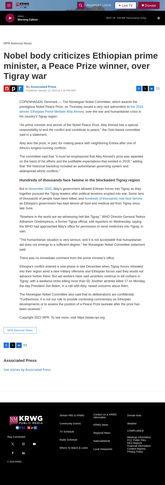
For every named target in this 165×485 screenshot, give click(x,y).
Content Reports (136, 448)
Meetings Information (139, 437)
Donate (150, 5)
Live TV (125, 5)
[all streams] (159, 18)
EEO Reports (134, 443)
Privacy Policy (135, 451)
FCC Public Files (136, 440)
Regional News (101, 433)
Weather (132, 423)
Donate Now (134, 415)
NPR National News (18, 43)
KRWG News (100, 425)
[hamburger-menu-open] (8, 5)
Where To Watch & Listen (74, 448)
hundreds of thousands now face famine (113, 198)
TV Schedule (67, 431)
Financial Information (139, 446)
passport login (99, 5)
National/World (101, 441)
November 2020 (40, 189)
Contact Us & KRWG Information (105, 416)
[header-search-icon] (80, 5)
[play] (10, 18)
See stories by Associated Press (27, 369)
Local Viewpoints (102, 449)
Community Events (70, 423)
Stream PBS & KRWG (72, 415)
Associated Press (43, 87)
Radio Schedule (68, 439)
